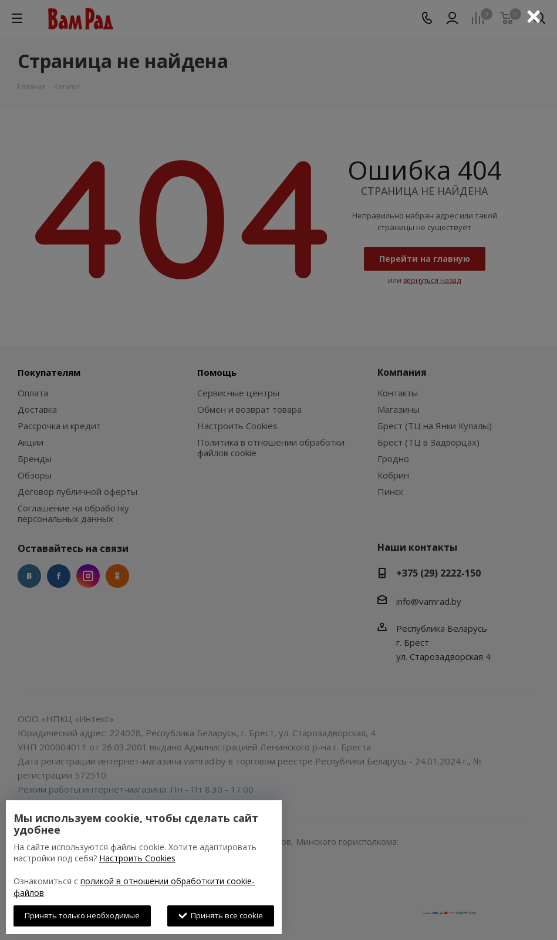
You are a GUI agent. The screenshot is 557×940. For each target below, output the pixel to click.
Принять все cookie (220, 915)
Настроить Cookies (137, 858)
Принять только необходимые (82, 915)
